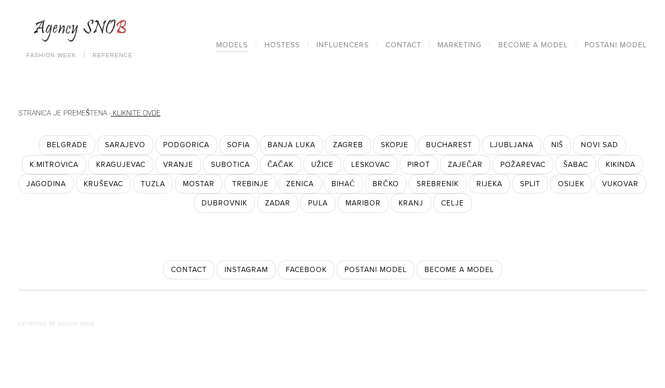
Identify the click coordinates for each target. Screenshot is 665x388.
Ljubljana (512, 144)
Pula (318, 203)
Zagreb (348, 144)
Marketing (459, 45)
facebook (306, 269)
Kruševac (103, 183)
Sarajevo (125, 144)
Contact (403, 45)
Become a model (533, 45)
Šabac (575, 164)
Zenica (300, 183)
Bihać (343, 183)
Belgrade (67, 144)
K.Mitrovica (54, 164)
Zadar (277, 203)
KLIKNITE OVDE (136, 113)
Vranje (178, 164)
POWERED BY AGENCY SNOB (56, 324)
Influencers (342, 45)
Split (530, 183)
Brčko (385, 183)
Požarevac (523, 164)
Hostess (282, 45)
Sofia (238, 144)
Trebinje (250, 183)
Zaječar (465, 164)
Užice (322, 164)
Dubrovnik (224, 203)
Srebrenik (438, 183)
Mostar (199, 183)
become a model (459, 269)
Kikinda (620, 164)
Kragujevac (120, 164)
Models (232, 45)
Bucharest (449, 144)
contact (189, 269)
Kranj (410, 203)
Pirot (418, 164)
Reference (112, 55)
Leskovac (370, 164)
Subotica (230, 164)
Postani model (615, 45)
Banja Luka (291, 144)
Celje (452, 203)
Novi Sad (599, 144)
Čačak (281, 164)
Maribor (363, 203)
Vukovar (620, 183)
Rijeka (489, 183)
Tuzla (153, 183)
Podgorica (186, 144)
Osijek (571, 183)
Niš (557, 144)
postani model (375, 269)
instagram (246, 269)
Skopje (394, 144)
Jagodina (46, 183)
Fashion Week (51, 55)
